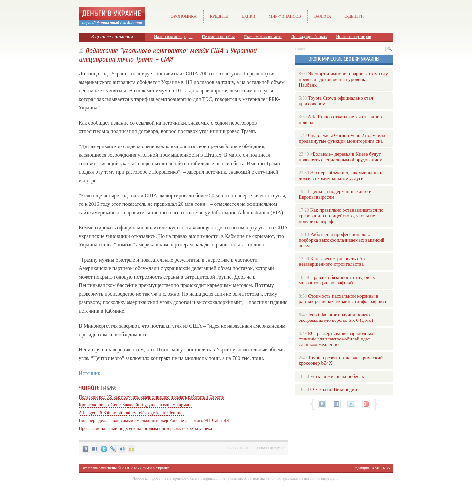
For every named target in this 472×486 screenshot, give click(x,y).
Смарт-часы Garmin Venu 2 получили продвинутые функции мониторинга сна (342, 138)
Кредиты (219, 16)
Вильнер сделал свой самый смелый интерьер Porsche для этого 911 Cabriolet (154, 420)
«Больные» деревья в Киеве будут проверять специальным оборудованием (340, 156)
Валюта (322, 16)
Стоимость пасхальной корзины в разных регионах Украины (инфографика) (342, 298)
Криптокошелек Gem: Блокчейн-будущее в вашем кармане (135, 404)
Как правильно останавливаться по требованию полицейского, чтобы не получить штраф (341, 215)
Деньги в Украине (154, 468)
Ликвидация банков (309, 36)
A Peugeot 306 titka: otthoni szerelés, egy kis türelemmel (131, 412)
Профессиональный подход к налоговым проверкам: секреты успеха (145, 428)
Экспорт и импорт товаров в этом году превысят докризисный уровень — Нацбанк (343, 79)
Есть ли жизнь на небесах (337, 376)
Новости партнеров (353, 36)
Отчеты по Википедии (333, 389)
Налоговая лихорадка (173, 36)
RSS (386, 468)
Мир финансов (285, 16)
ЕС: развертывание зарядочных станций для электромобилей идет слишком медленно (336, 339)
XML (376, 468)
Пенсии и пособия (218, 36)
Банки (248, 16)
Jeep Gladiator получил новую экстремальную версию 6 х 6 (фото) (336, 317)
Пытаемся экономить (263, 36)
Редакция (361, 468)
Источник (89, 373)
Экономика (184, 16)
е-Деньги (354, 16)
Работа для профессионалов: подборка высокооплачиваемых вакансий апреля (341, 240)
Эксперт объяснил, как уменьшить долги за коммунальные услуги (340, 175)
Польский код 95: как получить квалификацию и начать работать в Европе (151, 397)
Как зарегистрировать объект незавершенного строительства (335, 261)
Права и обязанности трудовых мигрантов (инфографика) (337, 280)
